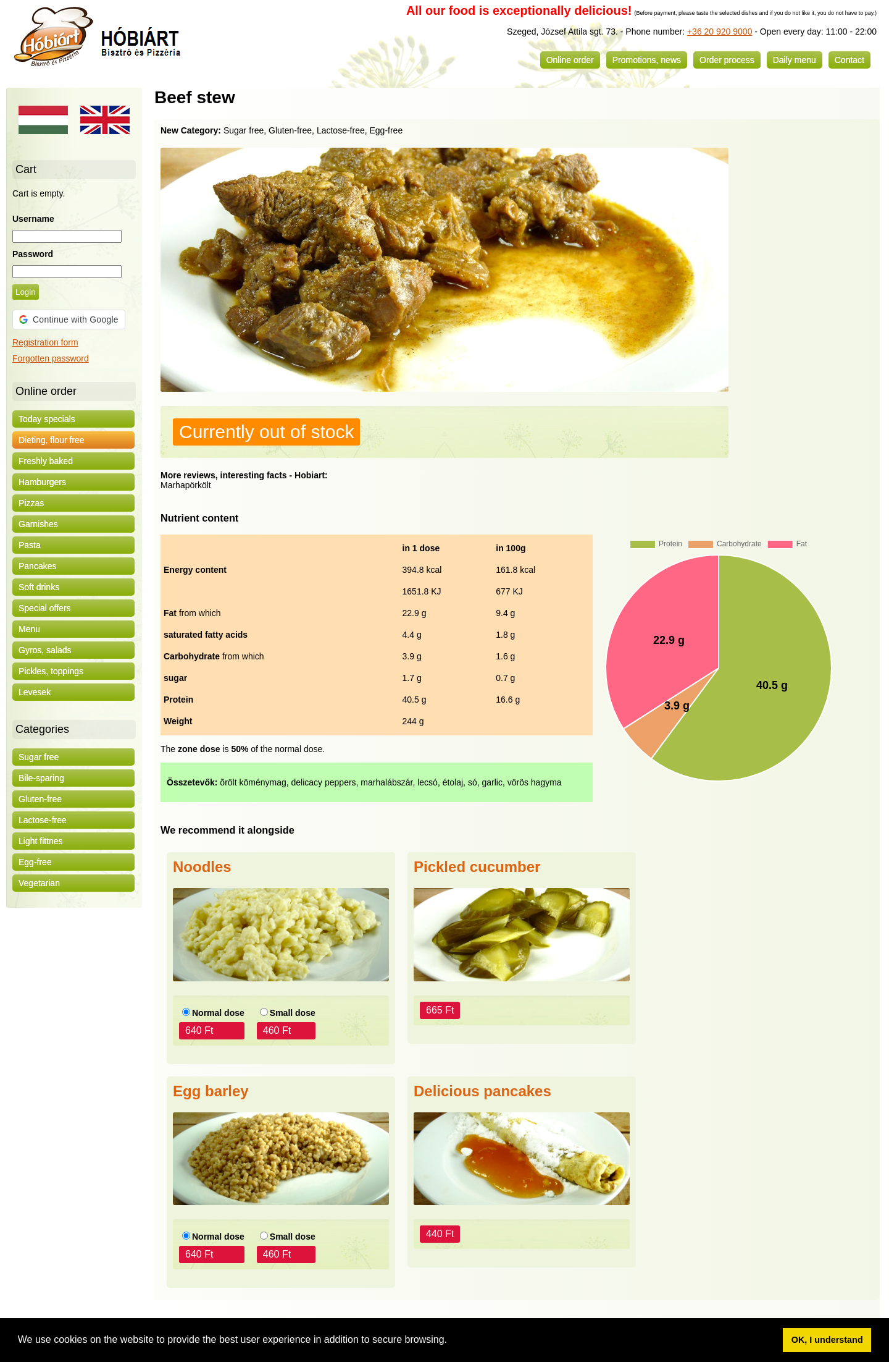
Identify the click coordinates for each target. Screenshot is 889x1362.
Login (25, 292)
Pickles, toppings (51, 671)
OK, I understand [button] (827, 1340)
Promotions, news (646, 60)
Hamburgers (42, 482)
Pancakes (37, 566)
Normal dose (218, 1013)
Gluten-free (40, 799)
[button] (451, 1341)
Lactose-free (43, 820)
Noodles (202, 866)
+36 (694, 31)
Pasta (30, 545)
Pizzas (31, 503)
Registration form (45, 342)
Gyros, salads (45, 650)
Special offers (45, 608)
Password (32, 254)
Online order (570, 60)
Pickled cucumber (477, 866)
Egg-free (35, 862)
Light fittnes (41, 841)
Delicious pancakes (482, 1091)
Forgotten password (50, 358)
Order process (726, 60)
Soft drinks (39, 587)
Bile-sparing (41, 778)
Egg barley (211, 1091)
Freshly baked (46, 461)
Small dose (292, 1013)
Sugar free (39, 757)
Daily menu (794, 60)
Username (33, 219)
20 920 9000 (727, 31)
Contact (849, 60)
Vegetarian (39, 883)
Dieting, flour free (52, 440)
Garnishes (38, 524)
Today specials (47, 419)
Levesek (35, 692)
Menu (29, 629)
